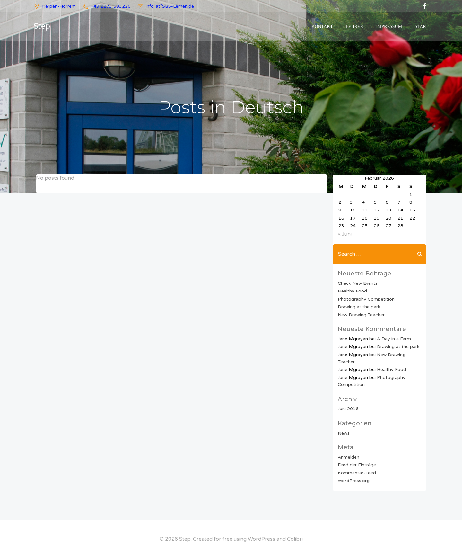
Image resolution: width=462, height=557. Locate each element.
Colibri (295, 538)
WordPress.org (353, 480)
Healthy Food (352, 290)
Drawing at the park (358, 306)
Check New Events (357, 282)
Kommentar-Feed (356, 472)
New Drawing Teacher (360, 314)
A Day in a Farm (394, 338)
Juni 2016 (347, 408)
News (343, 432)
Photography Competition (365, 298)
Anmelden (348, 456)
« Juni (344, 233)
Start (422, 26)
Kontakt (322, 26)
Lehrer (354, 26)
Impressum (389, 26)
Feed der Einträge (356, 464)
